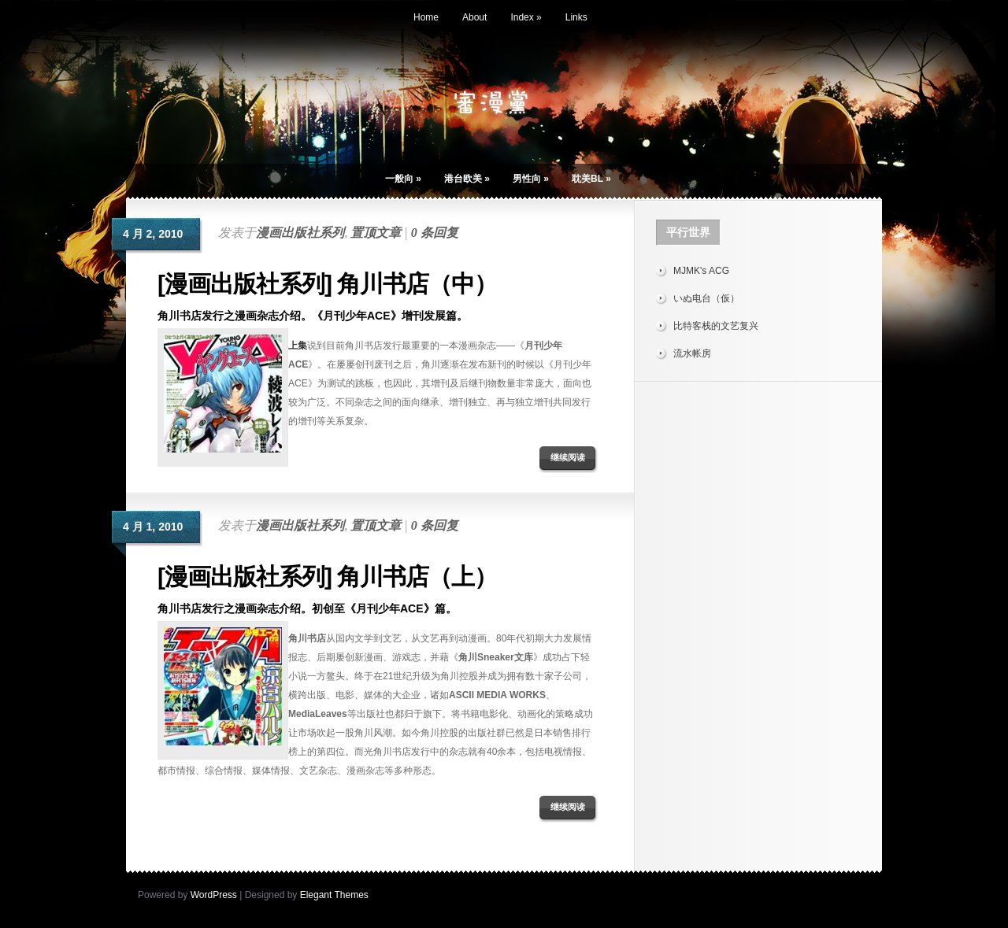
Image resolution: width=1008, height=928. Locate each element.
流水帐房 (692, 353)
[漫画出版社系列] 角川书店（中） (327, 284)
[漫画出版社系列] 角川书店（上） (327, 577)
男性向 (531, 178)
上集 (297, 345)
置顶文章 (375, 232)
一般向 (403, 178)
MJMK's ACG (701, 270)
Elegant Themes (334, 894)
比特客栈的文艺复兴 (715, 325)
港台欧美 (467, 178)
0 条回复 (434, 232)
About (474, 17)
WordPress (214, 894)
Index (525, 17)
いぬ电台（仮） (706, 298)
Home (426, 17)
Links (576, 17)
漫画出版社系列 (300, 232)
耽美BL (591, 178)
